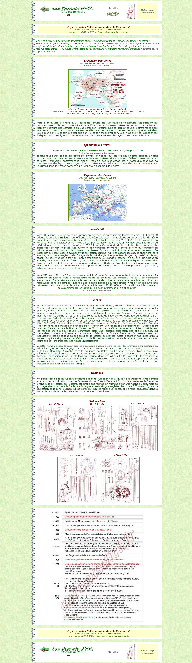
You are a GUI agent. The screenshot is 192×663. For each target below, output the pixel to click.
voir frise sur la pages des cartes (97, 153)
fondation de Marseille (99, 290)
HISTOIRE (112, 8)
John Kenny (87, 32)
